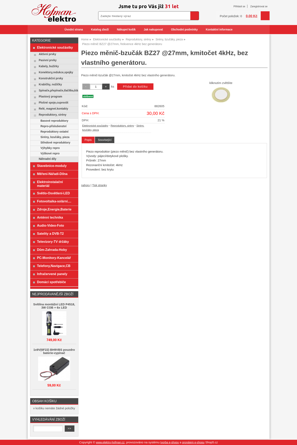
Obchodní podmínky (184, 29)
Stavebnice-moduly (52, 166)
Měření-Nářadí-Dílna (52, 174)
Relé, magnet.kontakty (53, 108)
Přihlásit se (239, 6)
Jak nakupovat (153, 29)
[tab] (88, 140)
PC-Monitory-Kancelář (54, 258)
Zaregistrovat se (258, 6)
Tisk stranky (99, 185)
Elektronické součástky (95, 125)
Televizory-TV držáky (53, 241)
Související (105, 139)
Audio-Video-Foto (50, 225)
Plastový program (50, 96)
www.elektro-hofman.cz (110, 442)
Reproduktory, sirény (122, 125)
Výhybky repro (50, 148)
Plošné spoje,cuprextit (53, 102)
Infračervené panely (52, 274)
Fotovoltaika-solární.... (54, 201)
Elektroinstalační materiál (50, 183)
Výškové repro (50, 153)
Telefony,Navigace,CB (53, 266)
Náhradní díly (47, 158)
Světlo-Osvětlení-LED (53, 193)
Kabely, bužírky (49, 66)
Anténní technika (50, 217)
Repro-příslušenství (54, 126)
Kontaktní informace (219, 29)
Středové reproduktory (55, 142)
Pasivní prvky (47, 60)
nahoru (85, 185)
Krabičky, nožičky (50, 84)
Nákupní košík (126, 29)
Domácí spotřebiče (51, 282)
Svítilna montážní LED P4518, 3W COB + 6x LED (54, 306)
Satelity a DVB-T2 (50, 233)
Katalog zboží (100, 29)
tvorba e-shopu (169, 442)
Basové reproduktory (54, 120)
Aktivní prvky (47, 54)
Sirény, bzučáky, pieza (55, 137)
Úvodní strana (74, 29)
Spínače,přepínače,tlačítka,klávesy (57, 90)
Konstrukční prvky (51, 78)
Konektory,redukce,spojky (56, 72)
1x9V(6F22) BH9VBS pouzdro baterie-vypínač (54, 351)
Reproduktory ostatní (55, 131)
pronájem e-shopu (193, 442)
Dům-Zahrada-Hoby (52, 249)
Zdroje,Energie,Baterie (54, 209)
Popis (88, 139)
